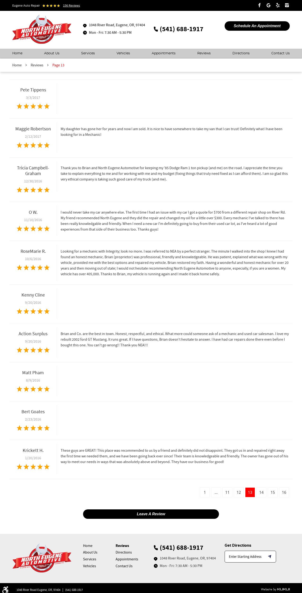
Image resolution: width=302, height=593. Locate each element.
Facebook (259, 5)
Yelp (278, 5)
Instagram (287, 5)
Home (17, 53)
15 (273, 492)
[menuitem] (17, 54)
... (216, 492)
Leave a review (151, 514)
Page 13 (58, 65)
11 (227, 492)
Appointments (164, 53)
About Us (51, 53)
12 (239, 492)
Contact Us (280, 53)
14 (261, 492)
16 (284, 492)
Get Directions (238, 545)
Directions (241, 53)
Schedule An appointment (257, 26)
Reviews (204, 53)
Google (268, 5)
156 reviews (71, 5)
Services (88, 53)
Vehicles (123, 53)
